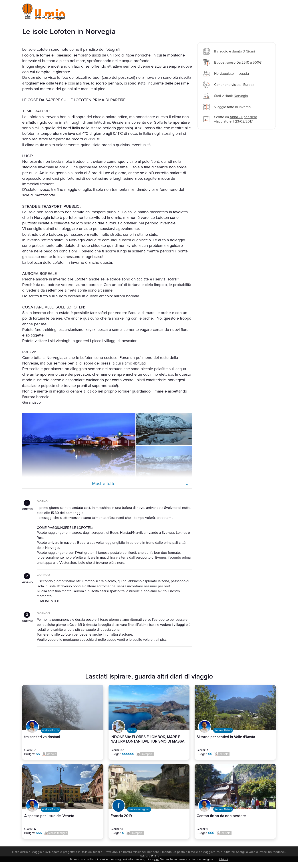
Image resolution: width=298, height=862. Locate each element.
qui (156, 859)
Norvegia (241, 96)
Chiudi (223, 859)
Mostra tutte (103, 483)
